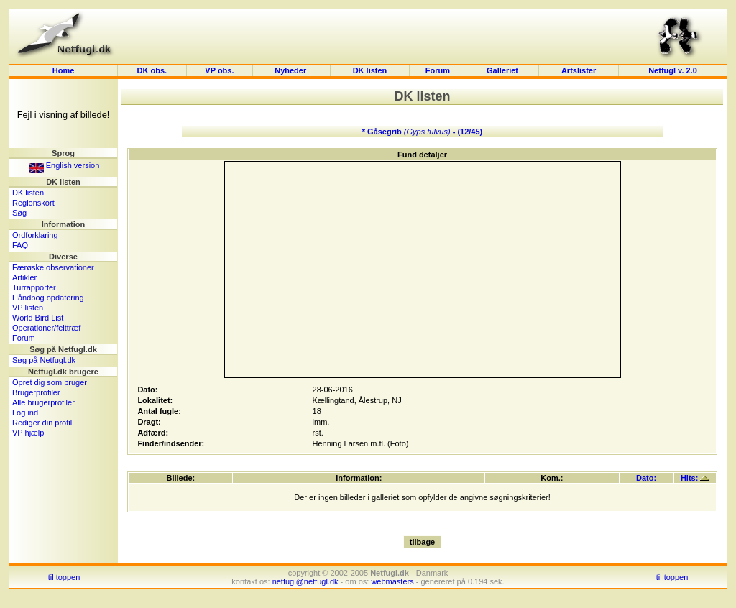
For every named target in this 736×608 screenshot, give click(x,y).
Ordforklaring (35, 235)
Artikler (24, 277)
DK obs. (152, 70)
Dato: (646, 478)
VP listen (27, 307)
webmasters (392, 581)
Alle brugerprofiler (43, 402)
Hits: (695, 478)
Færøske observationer (53, 267)
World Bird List (37, 317)
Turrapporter (34, 287)
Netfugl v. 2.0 (672, 70)
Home (63, 70)
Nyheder (291, 70)
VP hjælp (28, 432)
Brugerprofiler (36, 392)
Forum (438, 70)
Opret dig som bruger (49, 382)
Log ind (25, 412)
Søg (19, 212)
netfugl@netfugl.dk (305, 581)
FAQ (20, 245)
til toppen (64, 577)
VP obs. (219, 70)
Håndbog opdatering (48, 297)
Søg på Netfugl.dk (43, 360)
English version (64, 165)
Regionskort (33, 202)
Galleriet (502, 70)
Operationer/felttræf (46, 327)
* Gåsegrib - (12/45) (422, 131)
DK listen (370, 70)
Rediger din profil (42, 422)
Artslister (578, 70)
